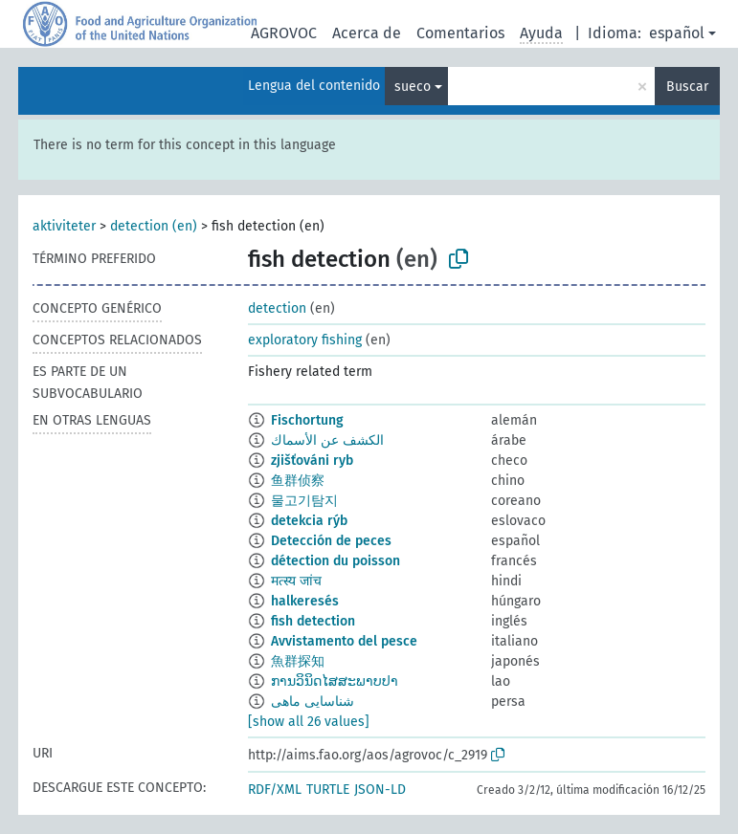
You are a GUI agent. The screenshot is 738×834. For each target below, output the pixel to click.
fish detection (313, 621)
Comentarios (460, 33)
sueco (412, 86)
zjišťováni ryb (312, 460)
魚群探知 (297, 661)
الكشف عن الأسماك (327, 440)
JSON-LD (380, 789)
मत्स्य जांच (296, 581)
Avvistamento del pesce (344, 641)
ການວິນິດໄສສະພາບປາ (334, 681)
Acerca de (366, 33)
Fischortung (307, 420)
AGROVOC (284, 33)
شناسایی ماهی (312, 701)
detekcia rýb (309, 521)
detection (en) (153, 226)
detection (277, 308)
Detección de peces (331, 541)
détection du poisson (335, 561)
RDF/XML (275, 789)
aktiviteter (64, 226)
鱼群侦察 (297, 480)
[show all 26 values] (308, 721)
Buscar (687, 86)
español (676, 33)
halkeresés (305, 601)
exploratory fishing (305, 340)
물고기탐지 (304, 501)
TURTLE (327, 789)
